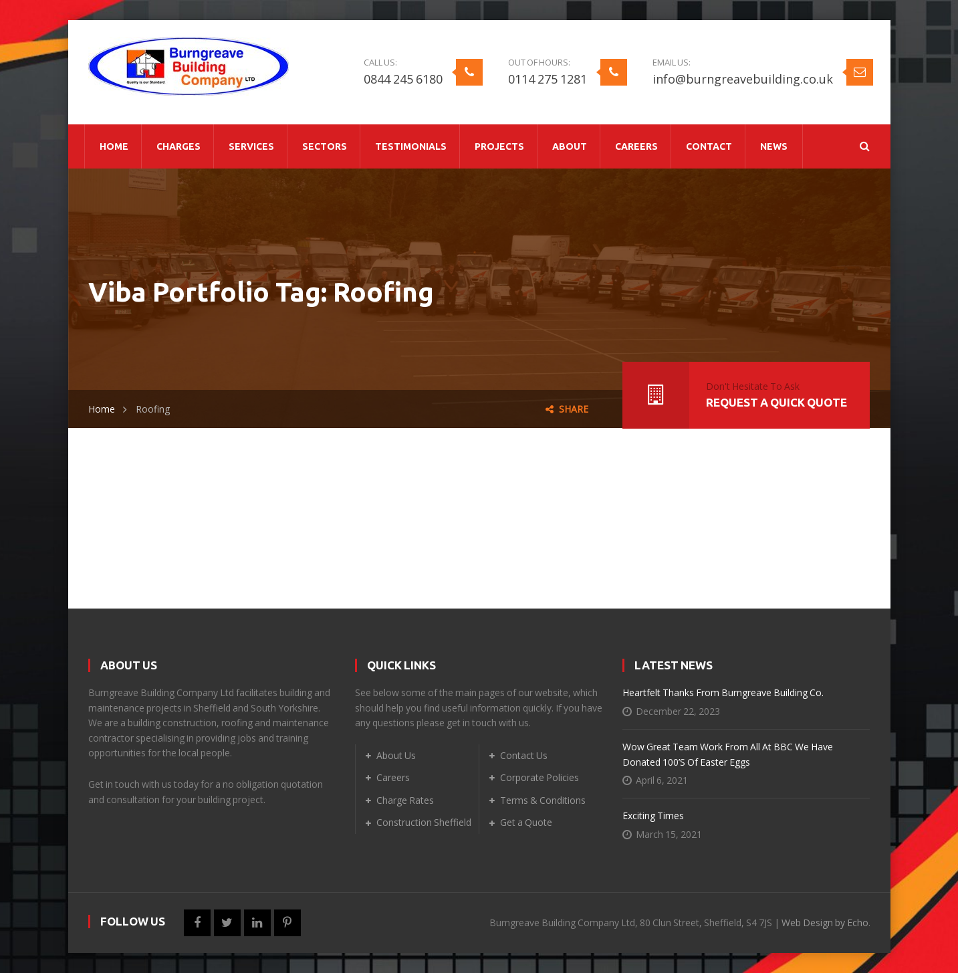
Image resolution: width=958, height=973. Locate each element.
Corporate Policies (539, 777)
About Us (396, 755)
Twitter (227, 922)
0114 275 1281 (547, 79)
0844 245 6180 (403, 79)
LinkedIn (257, 922)
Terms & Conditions (543, 800)
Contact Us (524, 755)
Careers (393, 777)
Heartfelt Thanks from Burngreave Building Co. (723, 692)
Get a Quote (526, 822)
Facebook (197, 922)
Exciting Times (653, 815)
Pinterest (287, 922)
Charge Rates (405, 800)
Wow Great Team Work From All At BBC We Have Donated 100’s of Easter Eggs (727, 754)
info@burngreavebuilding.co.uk (742, 79)
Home (101, 409)
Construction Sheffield (423, 822)
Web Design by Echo (825, 922)
